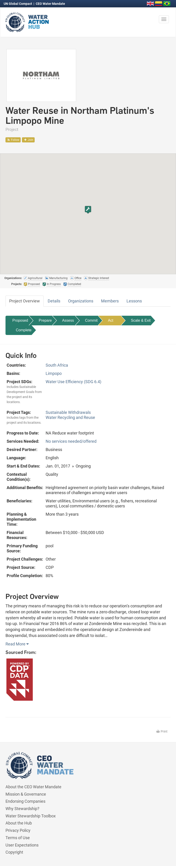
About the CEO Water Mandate (33, 786)
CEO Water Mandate (50, 4)
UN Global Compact (18, 4)
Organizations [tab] (80, 301)
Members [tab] (110, 301)
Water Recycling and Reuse (70, 417)
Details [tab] (54, 301)
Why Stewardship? (22, 808)
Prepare (45, 320)
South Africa (57, 365)
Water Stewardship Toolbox (31, 815)
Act (110, 320)
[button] (88, 209)
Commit (91, 320)
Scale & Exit (141, 320)
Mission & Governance (26, 794)
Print (162, 731)
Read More (17, 644)
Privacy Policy (18, 830)
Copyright (14, 852)
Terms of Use (18, 837)
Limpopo (54, 373)
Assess (68, 320)
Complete (23, 330)
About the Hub (19, 823)
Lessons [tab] (134, 301)
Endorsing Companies (25, 801)
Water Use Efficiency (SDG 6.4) (73, 381)
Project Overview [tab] (24, 301)
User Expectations (22, 845)
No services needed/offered (71, 441)
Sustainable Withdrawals (68, 412)
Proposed (20, 320)
